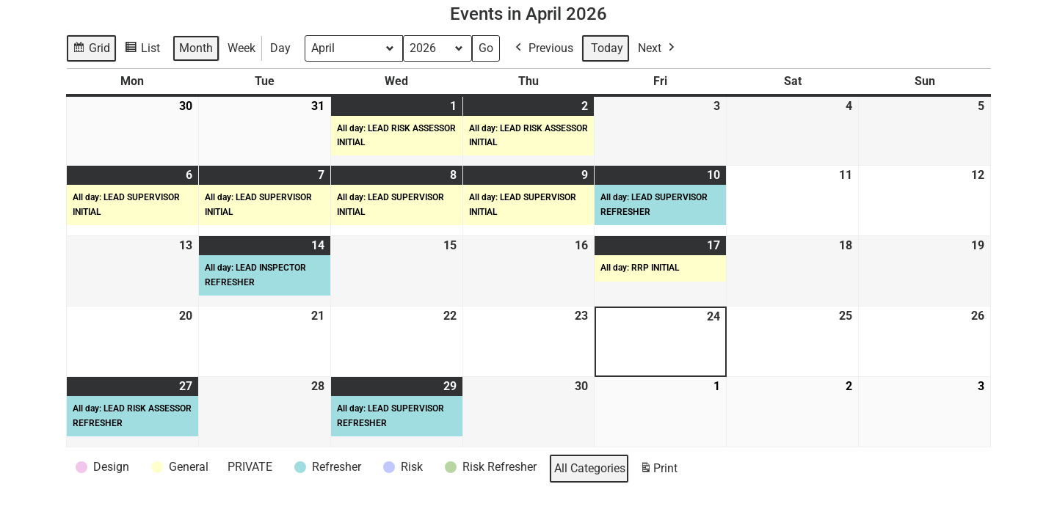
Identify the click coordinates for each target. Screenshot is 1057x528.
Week (241, 48)
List (144, 50)
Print (658, 471)
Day (280, 48)
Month (196, 48)
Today (607, 48)
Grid (92, 50)
